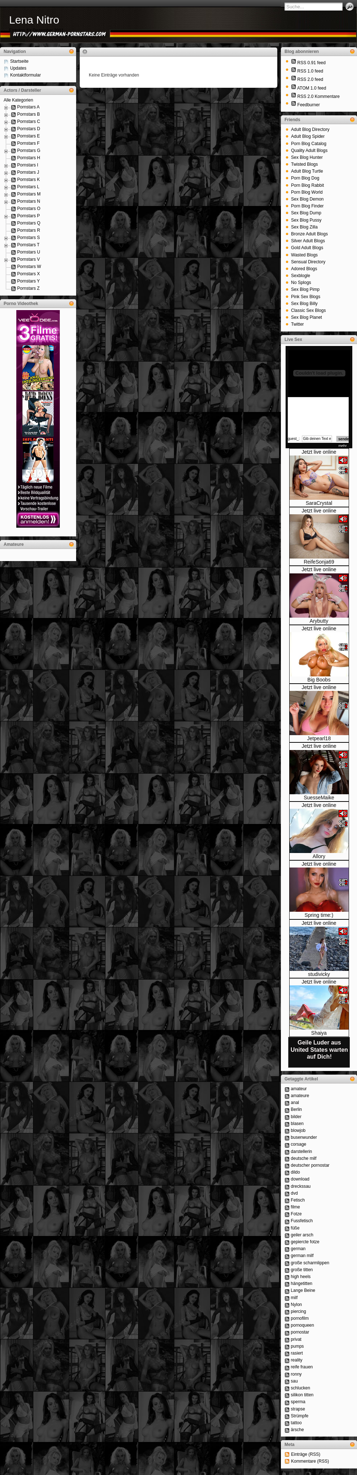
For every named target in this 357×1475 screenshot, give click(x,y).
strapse (298, 1409)
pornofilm (299, 1318)
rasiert (297, 1353)
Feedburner (308, 104)
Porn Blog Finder (307, 206)
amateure (300, 1095)
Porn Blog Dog (305, 178)
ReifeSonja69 (319, 562)
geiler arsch (302, 1234)
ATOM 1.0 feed (311, 88)
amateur (299, 1088)
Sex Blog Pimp (305, 289)
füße (295, 1228)
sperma (298, 1401)
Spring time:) (318, 915)
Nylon (296, 1304)
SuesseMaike (319, 797)
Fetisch (298, 1200)
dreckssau (301, 1186)
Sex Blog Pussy (306, 220)
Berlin (296, 1109)
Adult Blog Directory (310, 129)
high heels (301, 1276)
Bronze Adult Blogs (309, 233)
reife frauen (302, 1366)
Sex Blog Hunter (307, 157)
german (298, 1248)
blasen (297, 1123)
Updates (18, 68)
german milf (302, 1255)
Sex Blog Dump (306, 212)
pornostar (300, 1332)
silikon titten (302, 1394)
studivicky (319, 974)
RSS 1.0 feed (310, 71)
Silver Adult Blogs (308, 240)
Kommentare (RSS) (310, 1461)
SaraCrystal (319, 503)
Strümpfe (299, 1415)
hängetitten (301, 1283)
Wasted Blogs (304, 254)
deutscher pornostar (310, 1165)
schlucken (300, 1387)
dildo (295, 1172)
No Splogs (301, 282)
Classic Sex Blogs (308, 310)
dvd (294, 1193)
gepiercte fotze (305, 1241)
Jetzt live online (319, 452)
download (300, 1179)
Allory (318, 856)
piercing (298, 1311)
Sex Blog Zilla (304, 227)
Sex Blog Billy (304, 303)
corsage (298, 1144)
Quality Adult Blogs (309, 150)
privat (296, 1339)
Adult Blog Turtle (307, 171)
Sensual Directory (308, 261)
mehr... (344, 446)
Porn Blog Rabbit (307, 185)
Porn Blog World (307, 192)
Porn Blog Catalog (308, 143)
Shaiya (319, 1033)
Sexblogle (300, 275)
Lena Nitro (34, 20)
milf (294, 1297)
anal (295, 1102)
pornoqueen (302, 1325)
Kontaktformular (25, 75)
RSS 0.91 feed (311, 62)
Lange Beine (303, 1290)
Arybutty (319, 621)
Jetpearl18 (319, 738)
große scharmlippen (310, 1262)
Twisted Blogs (304, 164)
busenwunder (304, 1137)
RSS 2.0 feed (310, 79)
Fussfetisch (302, 1220)
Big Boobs (319, 680)
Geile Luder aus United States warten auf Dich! (319, 1049)
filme (295, 1207)
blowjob (298, 1130)
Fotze (296, 1213)
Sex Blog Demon (307, 199)
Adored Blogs (304, 268)
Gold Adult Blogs (307, 247)
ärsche (297, 1429)
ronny (296, 1374)
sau (294, 1381)
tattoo (296, 1422)
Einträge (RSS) (305, 1454)
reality (296, 1360)
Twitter (297, 324)
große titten (302, 1269)
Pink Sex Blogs (305, 296)
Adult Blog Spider (308, 136)
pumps (297, 1346)
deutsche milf (303, 1158)
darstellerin (301, 1151)
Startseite (19, 61)
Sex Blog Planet (306, 317)
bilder (296, 1116)
